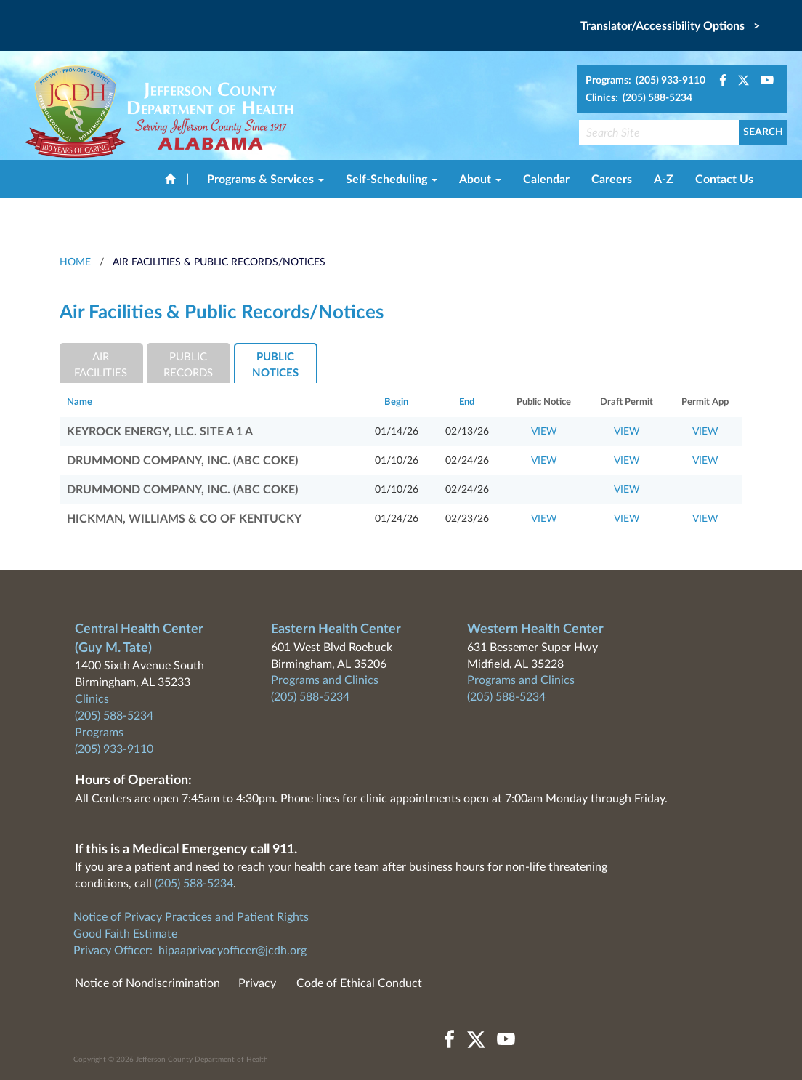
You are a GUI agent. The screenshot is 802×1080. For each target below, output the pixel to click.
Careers (611, 179)
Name (79, 402)
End (466, 402)
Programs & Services (265, 179)
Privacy (257, 983)
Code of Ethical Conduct (359, 983)
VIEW (544, 432)
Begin (396, 402)
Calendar (546, 179)
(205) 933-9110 (114, 749)
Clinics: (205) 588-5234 (639, 98)
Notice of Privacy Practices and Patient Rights (191, 917)
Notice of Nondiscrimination (147, 983)
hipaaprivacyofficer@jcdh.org (232, 950)
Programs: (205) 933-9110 (645, 81)
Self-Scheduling (391, 179)
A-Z (663, 179)
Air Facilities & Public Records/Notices (219, 262)
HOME (75, 262)
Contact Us (724, 179)
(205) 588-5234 (114, 716)
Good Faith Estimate (125, 934)
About (480, 179)
